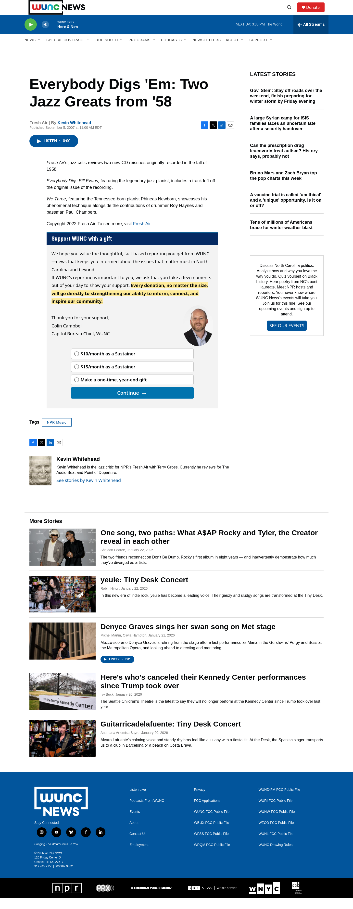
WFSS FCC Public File (211, 845)
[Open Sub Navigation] (39, 51)
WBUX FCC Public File (211, 834)
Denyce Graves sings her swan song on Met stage (188, 638)
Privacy (199, 801)
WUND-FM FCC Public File (279, 801)
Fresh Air (142, 234)
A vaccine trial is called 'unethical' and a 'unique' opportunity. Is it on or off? (285, 211)
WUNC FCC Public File (211, 823)
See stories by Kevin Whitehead (88, 491)
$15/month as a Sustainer (108, 378)
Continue (132, 404)
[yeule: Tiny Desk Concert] (62, 605)
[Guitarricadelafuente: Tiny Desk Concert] (62, 749)
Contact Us (137, 845)
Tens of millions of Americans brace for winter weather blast (281, 236)
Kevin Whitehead (74, 133)
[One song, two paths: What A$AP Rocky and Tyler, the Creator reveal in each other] (62, 558)
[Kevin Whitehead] (40, 481)
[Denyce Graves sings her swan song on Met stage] (62, 652)
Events (134, 823)
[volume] (45, 35)
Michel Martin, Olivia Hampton (123, 646)
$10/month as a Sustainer (108, 365)
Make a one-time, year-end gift (114, 391)
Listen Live (137, 801)
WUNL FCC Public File (276, 845)
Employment (139, 856)
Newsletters (206, 51)
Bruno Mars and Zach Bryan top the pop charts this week (283, 187)
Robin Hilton (110, 599)
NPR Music (56, 433)
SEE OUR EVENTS (286, 336)
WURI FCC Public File (275, 812)
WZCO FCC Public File (276, 834)
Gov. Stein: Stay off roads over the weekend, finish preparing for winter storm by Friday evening (286, 107)
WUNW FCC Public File (277, 823)
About (134, 834)
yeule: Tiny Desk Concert (144, 591)
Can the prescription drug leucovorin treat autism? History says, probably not (284, 162)
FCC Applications (207, 812)
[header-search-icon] (291, 13)
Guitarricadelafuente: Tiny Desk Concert (171, 735)
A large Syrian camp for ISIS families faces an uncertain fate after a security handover (282, 134)
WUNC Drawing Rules (275, 856)
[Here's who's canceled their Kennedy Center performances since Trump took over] (62, 702)
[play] (31, 36)
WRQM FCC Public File (212, 856)
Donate (316, 12)
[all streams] (310, 35)
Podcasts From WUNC (146, 812)
